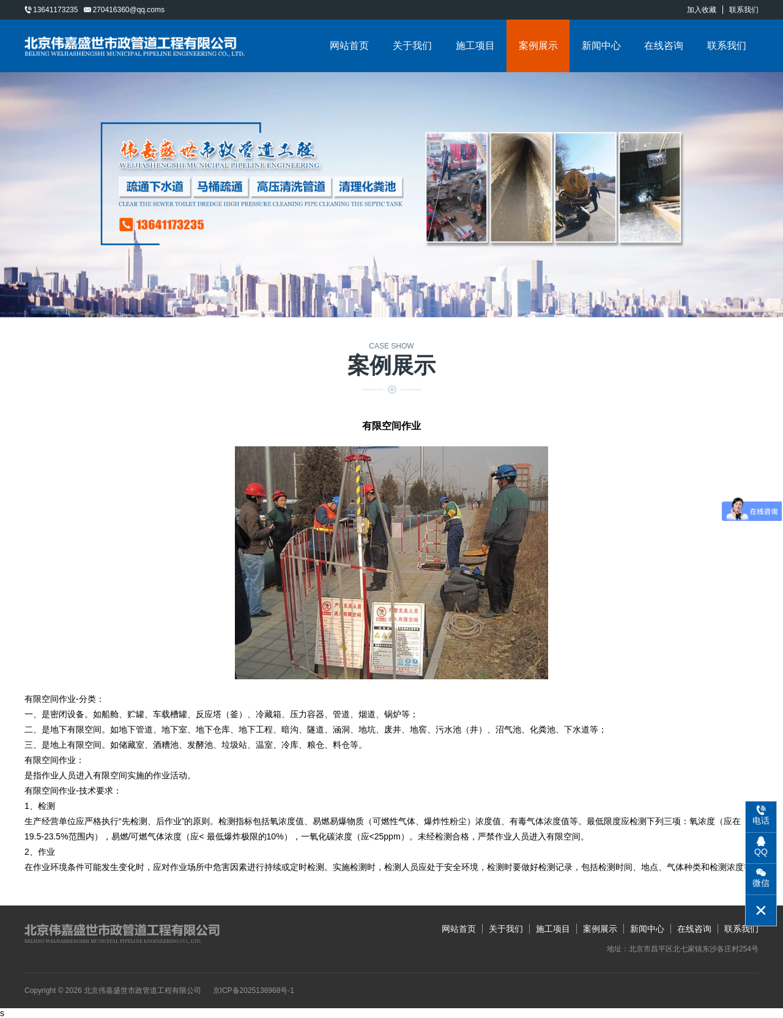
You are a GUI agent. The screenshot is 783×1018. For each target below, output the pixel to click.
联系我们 (744, 10)
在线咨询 (663, 45)
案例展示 (538, 45)
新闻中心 (601, 45)
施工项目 (475, 45)
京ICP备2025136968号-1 (253, 990)
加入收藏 (701, 10)
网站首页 (349, 45)
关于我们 (412, 45)
